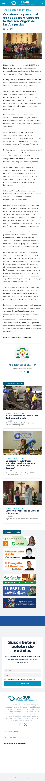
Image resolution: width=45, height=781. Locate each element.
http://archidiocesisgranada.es (22, 368)
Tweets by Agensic (11, 731)
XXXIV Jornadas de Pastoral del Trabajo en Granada (22, 417)
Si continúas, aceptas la (20, 679)
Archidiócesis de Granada (17, 10)
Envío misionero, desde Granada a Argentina (22, 512)
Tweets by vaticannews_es (14, 737)
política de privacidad (29, 679)
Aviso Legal (26, 778)
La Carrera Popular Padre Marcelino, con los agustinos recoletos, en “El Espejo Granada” (20, 464)
